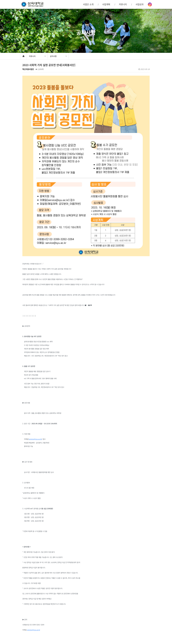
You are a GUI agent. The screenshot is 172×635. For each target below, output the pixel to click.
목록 (146, 596)
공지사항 (53, 56)
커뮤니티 (32, 56)
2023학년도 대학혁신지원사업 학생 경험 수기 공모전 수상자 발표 (56, 603)
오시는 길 (144, 622)
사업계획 (106, 4)
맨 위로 (155, 623)
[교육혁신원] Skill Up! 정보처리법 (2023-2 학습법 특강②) (54, 609)
